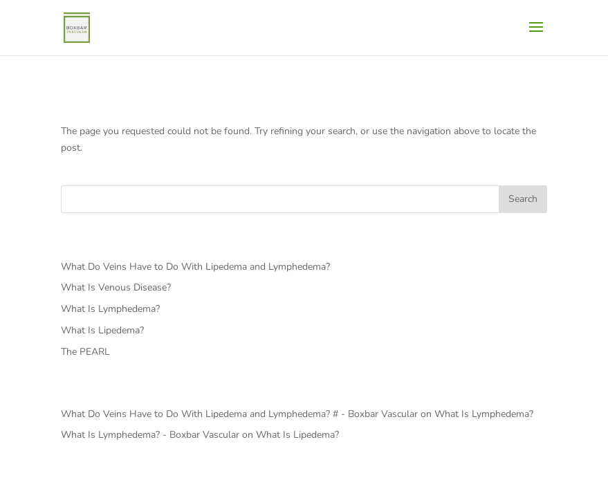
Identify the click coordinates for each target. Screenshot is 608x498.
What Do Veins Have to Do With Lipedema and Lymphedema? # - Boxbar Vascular (239, 414)
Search (522, 198)
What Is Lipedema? (102, 330)
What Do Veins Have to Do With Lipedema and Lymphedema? (195, 266)
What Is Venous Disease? (116, 287)
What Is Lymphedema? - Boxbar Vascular (150, 434)
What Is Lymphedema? (110, 308)
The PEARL (85, 351)
